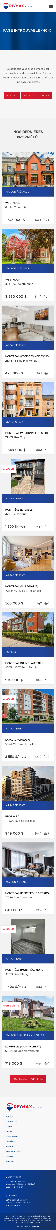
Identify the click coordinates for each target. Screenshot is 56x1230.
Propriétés (11, 1122)
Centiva (34, 1226)
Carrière (10, 1142)
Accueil (12, 96)
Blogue (9, 1146)
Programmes (12, 1137)
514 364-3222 (16, 1206)
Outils (9, 1132)
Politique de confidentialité (16, 1220)
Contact (10, 1156)
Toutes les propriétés (28, 1079)
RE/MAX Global (13, 1151)
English (10, 1161)
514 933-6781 (16, 1187)
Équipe (9, 1127)
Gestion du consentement (28, 1222)
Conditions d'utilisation (41, 1220)
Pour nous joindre (36, 96)
